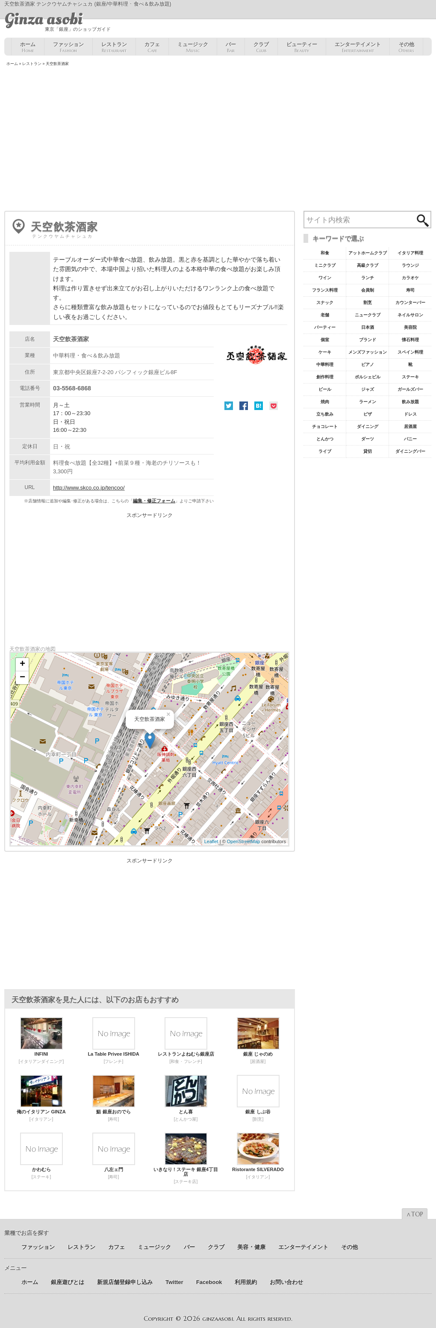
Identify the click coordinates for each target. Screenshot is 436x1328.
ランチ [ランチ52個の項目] (367, 277)
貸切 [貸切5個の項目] (367, 451)
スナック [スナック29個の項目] (324, 302)
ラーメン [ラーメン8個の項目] (367, 401)
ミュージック (192, 47)
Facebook (243, 405)
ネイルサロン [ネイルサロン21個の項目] (410, 315)
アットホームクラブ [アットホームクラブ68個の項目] (367, 253)
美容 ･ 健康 (251, 1247)
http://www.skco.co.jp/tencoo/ (89, 487)
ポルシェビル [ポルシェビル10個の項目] (367, 377)
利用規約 (246, 1282)
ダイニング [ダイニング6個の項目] (367, 426)
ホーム (27, 47)
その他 (406, 47)
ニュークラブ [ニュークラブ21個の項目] (367, 315)
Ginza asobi (43, 19)
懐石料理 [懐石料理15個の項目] (410, 339)
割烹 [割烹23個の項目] (367, 302)
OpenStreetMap (243, 841)
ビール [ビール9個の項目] (324, 389)
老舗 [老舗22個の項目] (325, 315)
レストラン (114, 47)
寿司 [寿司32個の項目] (410, 290)
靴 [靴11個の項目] (410, 364)
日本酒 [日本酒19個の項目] (367, 327)
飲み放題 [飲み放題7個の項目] (410, 401)
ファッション (68, 47)
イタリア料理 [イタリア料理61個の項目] (410, 253)
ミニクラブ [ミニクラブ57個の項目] (325, 265)
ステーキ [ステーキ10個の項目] (410, 377)
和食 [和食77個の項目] (325, 253)
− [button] (22, 677)
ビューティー (301, 47)
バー (231, 47)
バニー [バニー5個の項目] (410, 439)
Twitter (228, 405)
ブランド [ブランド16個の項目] (367, 339)
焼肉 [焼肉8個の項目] (325, 401)
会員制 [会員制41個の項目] (367, 290)
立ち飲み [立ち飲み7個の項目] (324, 414)
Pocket (273, 405)
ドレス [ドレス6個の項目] (410, 414)
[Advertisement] (218, 139)
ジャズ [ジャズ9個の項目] (367, 389)
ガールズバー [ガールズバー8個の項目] (410, 389)
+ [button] (22, 664)
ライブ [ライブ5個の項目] (324, 451)
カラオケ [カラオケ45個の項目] (410, 277)
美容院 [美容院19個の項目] (410, 327)
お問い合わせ (286, 1282)
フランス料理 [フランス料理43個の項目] (325, 290)
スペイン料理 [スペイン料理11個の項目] (410, 352)
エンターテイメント (358, 47)
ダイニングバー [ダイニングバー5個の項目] (410, 451)
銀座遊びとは (67, 1282)
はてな (258, 405)
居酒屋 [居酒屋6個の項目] (410, 426)
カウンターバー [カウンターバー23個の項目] (410, 302)
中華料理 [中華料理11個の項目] (324, 364)
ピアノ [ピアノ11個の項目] (367, 364)
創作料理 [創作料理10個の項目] (324, 377)
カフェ (152, 47)
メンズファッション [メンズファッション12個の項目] (367, 352)
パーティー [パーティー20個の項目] (325, 327)
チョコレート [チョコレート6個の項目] (325, 426)
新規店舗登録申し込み (125, 1282)
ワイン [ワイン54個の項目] (324, 277)
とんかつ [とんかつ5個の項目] (324, 439)
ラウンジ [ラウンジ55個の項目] (410, 265)
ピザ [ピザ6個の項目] (367, 414)
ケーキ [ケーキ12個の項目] (324, 352)
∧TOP (414, 1214)
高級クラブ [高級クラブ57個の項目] (367, 265)
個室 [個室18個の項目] (325, 339)
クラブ (261, 47)
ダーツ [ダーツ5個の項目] (367, 439)
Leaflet (211, 841)
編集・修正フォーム (154, 500)
